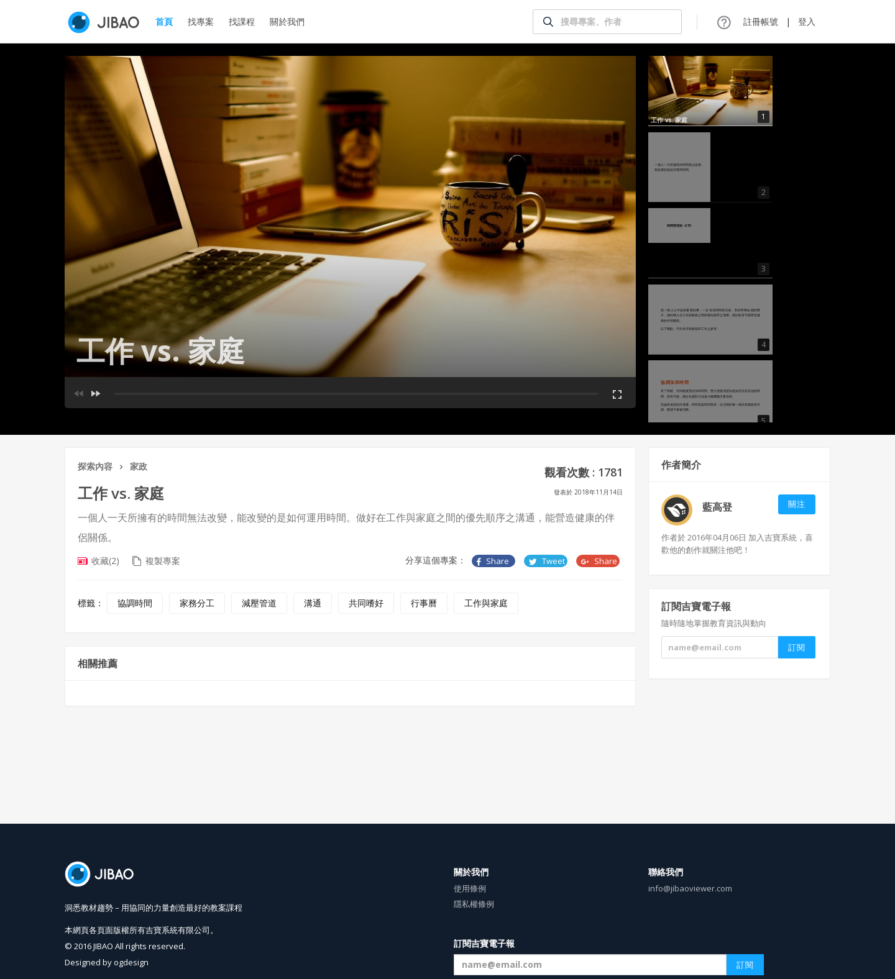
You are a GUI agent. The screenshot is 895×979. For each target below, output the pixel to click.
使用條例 (470, 888)
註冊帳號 (760, 21)
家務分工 (197, 603)
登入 (806, 21)
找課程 (242, 21)
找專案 (201, 21)
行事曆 (424, 603)
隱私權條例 (474, 903)
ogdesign (131, 962)
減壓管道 (259, 603)
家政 (138, 466)
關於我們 (287, 21)
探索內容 (95, 466)
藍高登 (717, 507)
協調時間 (134, 603)
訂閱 (745, 964)
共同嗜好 (366, 603)
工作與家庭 (486, 603)
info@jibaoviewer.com (690, 888)
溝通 (312, 603)
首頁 (164, 21)
